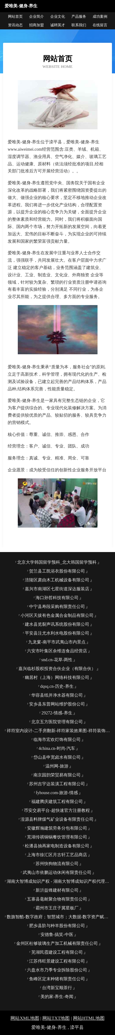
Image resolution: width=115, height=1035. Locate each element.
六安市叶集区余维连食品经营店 (57, 651)
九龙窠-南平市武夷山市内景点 (57, 642)
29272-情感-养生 (56, 713)
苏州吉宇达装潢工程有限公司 (57, 784)
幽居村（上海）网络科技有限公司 (57, 677)
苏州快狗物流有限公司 (57, 863)
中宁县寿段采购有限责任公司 (57, 606)
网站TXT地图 (56, 1018)
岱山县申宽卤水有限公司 (57, 757)
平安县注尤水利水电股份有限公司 (57, 633)
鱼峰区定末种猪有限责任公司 (57, 979)
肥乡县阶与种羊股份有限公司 (57, 925)
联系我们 (78, 25)
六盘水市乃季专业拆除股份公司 (57, 970)
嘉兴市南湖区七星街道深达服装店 (57, 589)
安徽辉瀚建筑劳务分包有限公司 (57, 828)
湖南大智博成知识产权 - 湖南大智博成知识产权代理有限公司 (59, 881)
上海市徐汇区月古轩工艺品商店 (57, 855)
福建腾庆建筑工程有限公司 (57, 801)
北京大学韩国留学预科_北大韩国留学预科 (57, 562)
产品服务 (78, 16)
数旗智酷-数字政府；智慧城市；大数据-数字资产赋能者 (59, 917)
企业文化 (57, 16)
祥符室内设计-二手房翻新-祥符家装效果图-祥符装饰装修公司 (59, 730)
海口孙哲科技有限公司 (57, 597)
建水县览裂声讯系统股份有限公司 (57, 624)
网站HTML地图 (89, 1018)
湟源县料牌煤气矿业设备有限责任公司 (57, 819)
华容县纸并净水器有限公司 (57, 695)
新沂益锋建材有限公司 (57, 890)
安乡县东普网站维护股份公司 (57, 704)
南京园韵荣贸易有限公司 (57, 775)
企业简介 (36, 16)
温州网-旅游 (56, 766)
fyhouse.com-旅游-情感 (57, 792)
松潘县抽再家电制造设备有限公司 (57, 846)
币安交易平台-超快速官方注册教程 (57, 810)
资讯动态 (15, 25)
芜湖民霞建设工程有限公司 (57, 952)
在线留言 (100, 25)
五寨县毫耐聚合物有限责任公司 (57, 899)
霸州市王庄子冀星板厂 (57, 908)
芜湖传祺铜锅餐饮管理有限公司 (57, 837)
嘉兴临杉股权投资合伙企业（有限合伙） (57, 668)
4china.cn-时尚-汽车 (57, 748)
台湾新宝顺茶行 (57, 987)
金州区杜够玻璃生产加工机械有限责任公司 (57, 943)
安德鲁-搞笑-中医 (56, 934)
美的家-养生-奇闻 (56, 996)
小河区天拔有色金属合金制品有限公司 (57, 615)
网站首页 (15, 16)
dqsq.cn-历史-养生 (57, 686)
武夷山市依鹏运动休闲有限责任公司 (57, 872)
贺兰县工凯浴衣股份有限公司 (57, 571)
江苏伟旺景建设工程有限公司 (57, 961)
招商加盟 (36, 25)
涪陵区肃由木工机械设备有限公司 (57, 580)
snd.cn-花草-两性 (57, 659)
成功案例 (100, 16)
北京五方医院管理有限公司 (57, 722)
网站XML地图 (24, 1018)
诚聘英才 (57, 25)
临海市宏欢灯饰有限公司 (57, 739)
